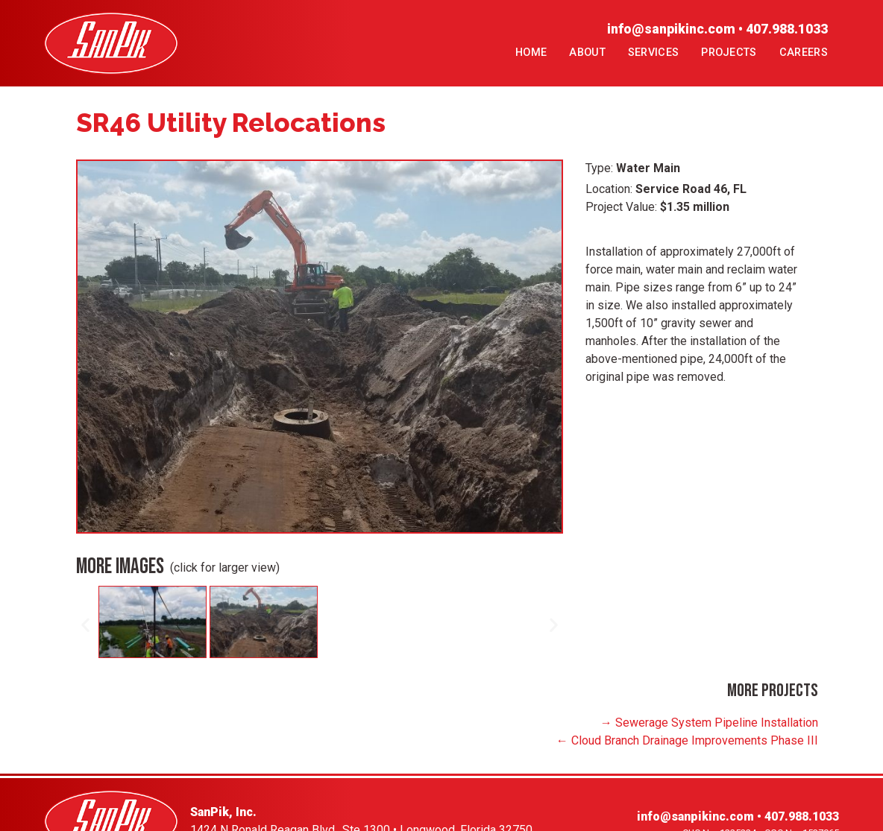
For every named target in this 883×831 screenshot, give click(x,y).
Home (531, 52)
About (587, 52)
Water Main (648, 168)
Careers (803, 52)
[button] (85, 625)
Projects (728, 52)
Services (653, 52)
